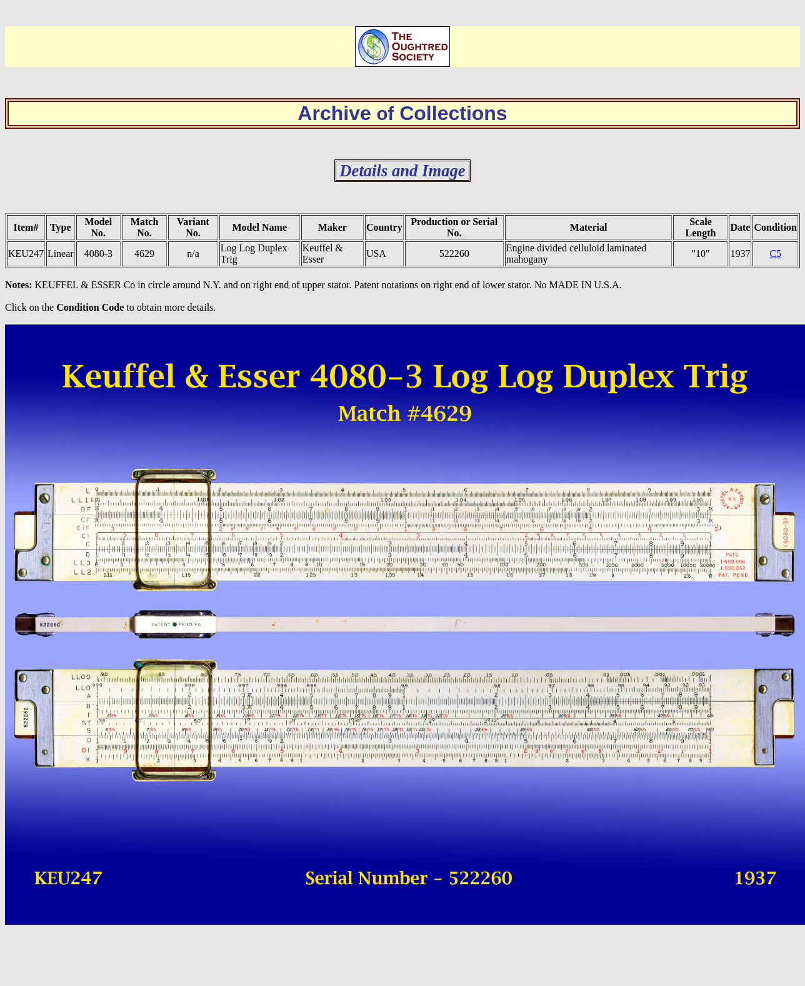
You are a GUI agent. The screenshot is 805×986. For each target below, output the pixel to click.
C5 (775, 253)
